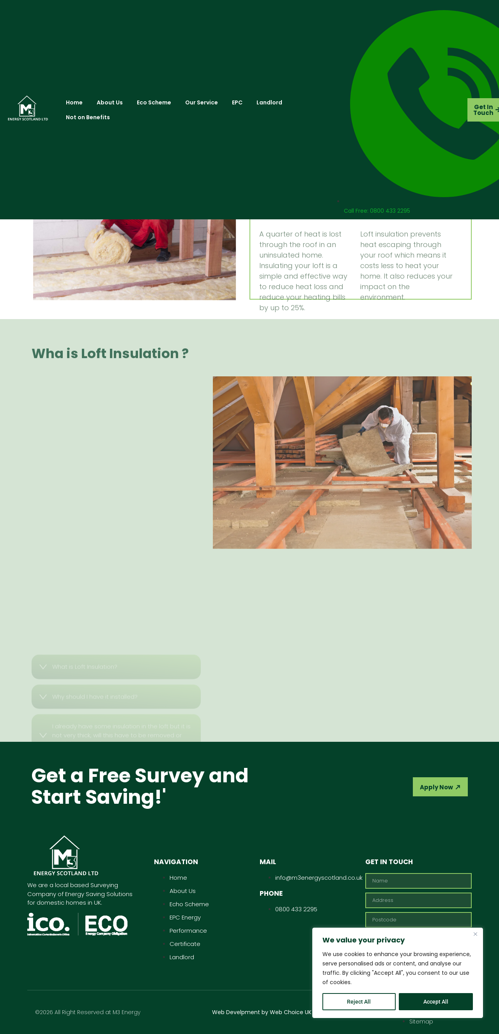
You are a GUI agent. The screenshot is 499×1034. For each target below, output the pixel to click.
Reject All (359, 1002)
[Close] (475, 934)
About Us (110, 102)
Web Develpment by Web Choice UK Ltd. (267, 1012)
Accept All (435, 1002)
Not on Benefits (88, 117)
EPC (237, 102)
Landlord (269, 102)
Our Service (201, 102)
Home (74, 102)
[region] (397, 972)
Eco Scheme (154, 102)
